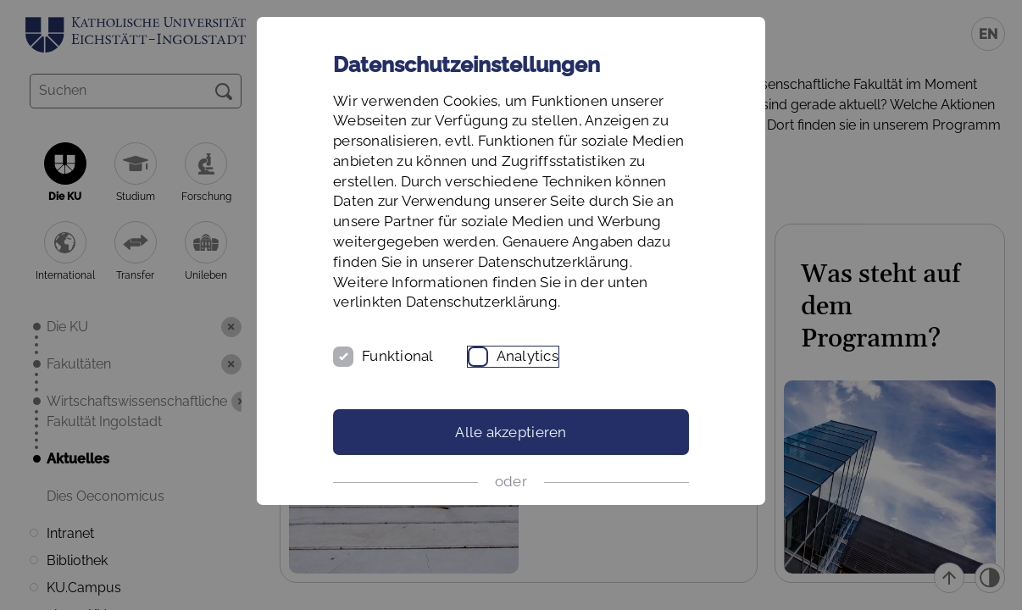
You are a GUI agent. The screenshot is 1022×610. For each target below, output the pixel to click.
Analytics (527, 355)
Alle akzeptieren (510, 432)
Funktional (398, 355)
